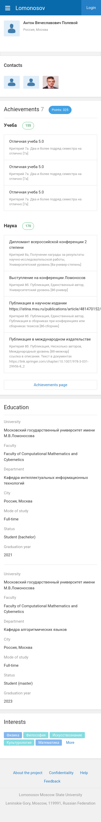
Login (91, 7)
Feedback (52, 781)
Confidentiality (61, 772)
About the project (27, 772)
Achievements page (50, 385)
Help (84, 772)
